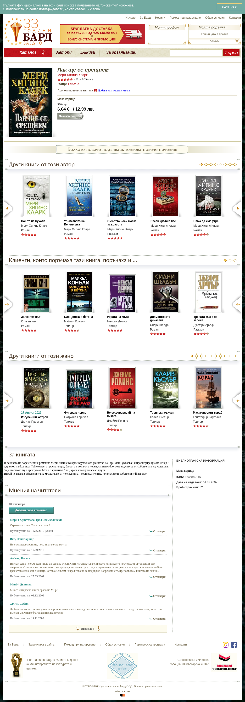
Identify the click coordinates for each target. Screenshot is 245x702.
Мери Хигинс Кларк (72, 75)
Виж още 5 (88, 628)
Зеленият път (30, 317)
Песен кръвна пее (163, 221)
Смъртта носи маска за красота (122, 222)
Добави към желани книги (114, 90)
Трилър (73, 84)
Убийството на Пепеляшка (74, 222)
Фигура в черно (75, 412)
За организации (121, 52)
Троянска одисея (162, 412)
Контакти (235, 17)
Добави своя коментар (31, 510)
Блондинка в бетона (78, 317)
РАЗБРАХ (229, 7)
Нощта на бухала (33, 221)
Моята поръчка (212, 27)
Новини (160, 17)
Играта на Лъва (118, 317)
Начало (131, 17)
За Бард (145, 17)
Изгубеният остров (34, 417)
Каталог (28, 52)
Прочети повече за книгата (75, 90)
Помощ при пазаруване (185, 17)
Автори (64, 52)
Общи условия (214, 17)
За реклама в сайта (41, 644)
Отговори (159, 531)
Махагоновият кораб (207, 412)
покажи (214, 41)
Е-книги (87, 52)
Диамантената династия (160, 318)
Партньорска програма (149, 644)
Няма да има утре (206, 221)
